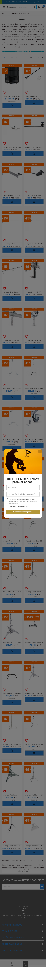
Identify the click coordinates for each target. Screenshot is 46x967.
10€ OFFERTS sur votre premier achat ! (23, 480)
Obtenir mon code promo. (23, 512)
